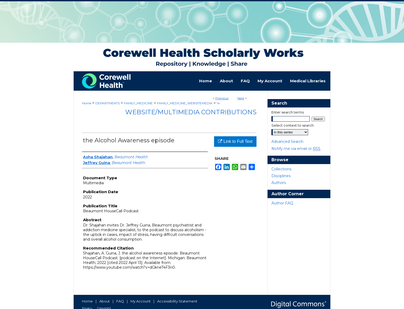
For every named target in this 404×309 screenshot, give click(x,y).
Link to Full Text (235, 141)
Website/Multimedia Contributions (190, 112)
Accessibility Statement (177, 301)
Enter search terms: (287, 112)
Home (86, 103)
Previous (221, 98)
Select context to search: (292, 125)
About (104, 301)
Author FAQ (282, 203)
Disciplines (281, 176)
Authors (278, 182)
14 (218, 103)
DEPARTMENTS (107, 103)
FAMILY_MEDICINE (138, 103)
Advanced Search (287, 141)
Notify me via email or (295, 148)
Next (240, 98)
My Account (140, 301)
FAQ (120, 301)
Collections (281, 169)
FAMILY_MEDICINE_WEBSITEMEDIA (184, 103)
